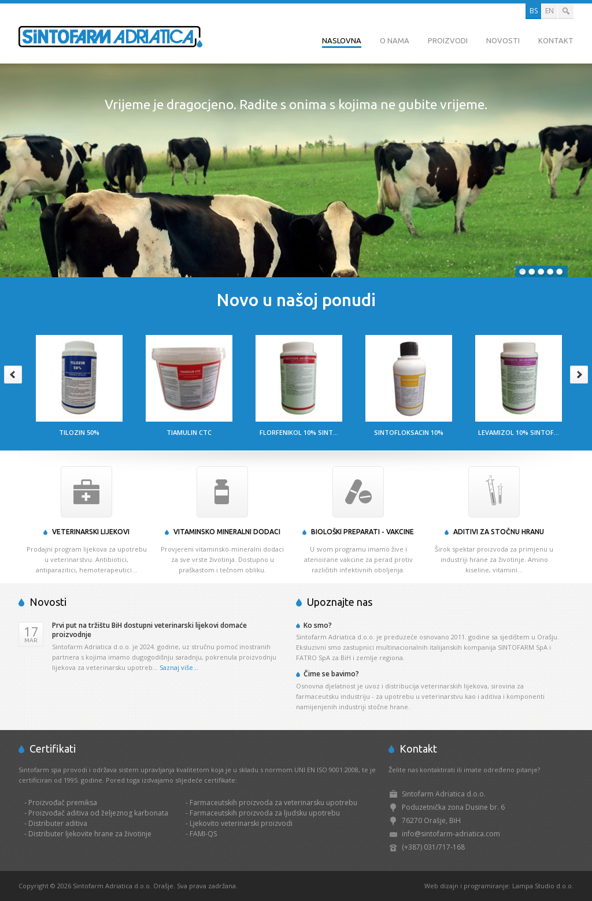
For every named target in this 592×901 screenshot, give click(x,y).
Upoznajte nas (339, 602)
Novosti (503, 40)
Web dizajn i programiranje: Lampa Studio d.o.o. (499, 885)
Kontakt (556, 40)
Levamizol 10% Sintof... (518, 432)
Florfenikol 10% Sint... (299, 432)
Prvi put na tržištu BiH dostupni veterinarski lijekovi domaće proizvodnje (149, 630)
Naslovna (341, 40)
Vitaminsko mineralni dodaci (226, 531)
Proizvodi (448, 40)
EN (549, 11)
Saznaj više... (179, 667)
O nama (394, 40)
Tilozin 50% (79, 432)
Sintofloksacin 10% (408, 432)
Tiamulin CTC (189, 432)
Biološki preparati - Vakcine (362, 531)
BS (534, 11)
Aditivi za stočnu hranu (498, 531)
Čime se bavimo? (331, 674)
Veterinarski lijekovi (91, 531)
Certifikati (52, 748)
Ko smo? (318, 625)
